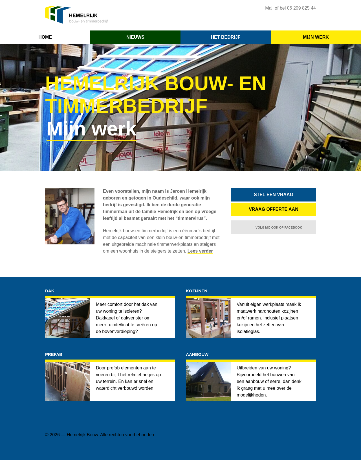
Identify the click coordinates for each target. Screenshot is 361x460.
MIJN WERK (316, 37)
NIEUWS (135, 37)
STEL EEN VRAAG (273, 194)
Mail (269, 8)
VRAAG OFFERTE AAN (273, 209)
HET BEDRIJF (226, 37)
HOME (45, 37)
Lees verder (200, 251)
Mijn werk (92, 129)
